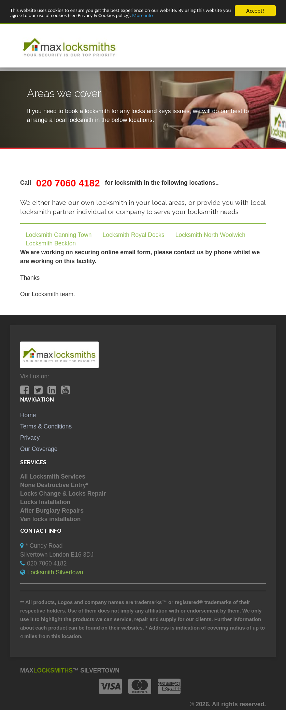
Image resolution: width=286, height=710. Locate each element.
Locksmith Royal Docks (134, 234)
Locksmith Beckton (51, 243)
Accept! (255, 10)
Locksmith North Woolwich (210, 234)
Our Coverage (39, 448)
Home (28, 415)
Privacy (30, 437)
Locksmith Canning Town (59, 234)
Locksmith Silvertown (55, 572)
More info (188, 16)
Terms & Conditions (46, 426)
